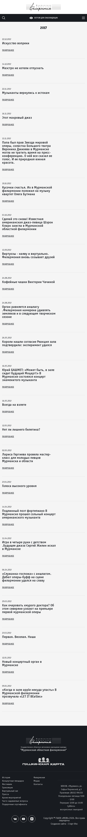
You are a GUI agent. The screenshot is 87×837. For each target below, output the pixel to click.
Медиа (37, 780)
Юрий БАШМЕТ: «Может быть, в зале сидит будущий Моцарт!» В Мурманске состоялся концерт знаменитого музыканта (28, 375)
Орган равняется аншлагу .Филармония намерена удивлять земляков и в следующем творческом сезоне (29, 312)
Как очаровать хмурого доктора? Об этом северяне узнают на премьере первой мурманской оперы (28, 608)
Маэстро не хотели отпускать (23, 68)
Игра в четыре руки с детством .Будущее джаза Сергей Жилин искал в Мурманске (29, 545)
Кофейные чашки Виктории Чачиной (28, 282)
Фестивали (7, 784)
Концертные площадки (13, 780)
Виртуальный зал (10, 791)
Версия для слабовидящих (46, 18)
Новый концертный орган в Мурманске (22, 663)
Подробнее (8, 50)
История (6, 777)
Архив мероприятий (11, 797)
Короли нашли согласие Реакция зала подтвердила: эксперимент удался (29, 343)
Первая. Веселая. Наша (19, 637)
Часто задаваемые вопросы (15, 801)
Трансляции (7, 787)
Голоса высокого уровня (19, 486)
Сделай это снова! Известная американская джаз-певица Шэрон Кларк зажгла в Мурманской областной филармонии (27, 224)
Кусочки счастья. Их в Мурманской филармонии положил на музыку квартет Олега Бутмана (27, 190)
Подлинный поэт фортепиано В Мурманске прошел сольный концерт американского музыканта (29, 514)
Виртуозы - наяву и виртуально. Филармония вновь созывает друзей (28, 255)
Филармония (39, 777)
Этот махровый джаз (17, 118)
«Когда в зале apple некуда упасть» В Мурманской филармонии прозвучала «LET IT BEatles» (29, 693)
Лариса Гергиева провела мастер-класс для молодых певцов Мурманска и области (26, 457)
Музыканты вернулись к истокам (26, 93)
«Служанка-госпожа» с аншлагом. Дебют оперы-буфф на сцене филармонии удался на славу (26, 577)
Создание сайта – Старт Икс (64, 824)
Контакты (38, 784)
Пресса (5, 794)
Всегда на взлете (14, 405)
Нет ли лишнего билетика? (21, 429)
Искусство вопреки (15, 43)
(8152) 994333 (76, 792)
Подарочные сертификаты (14, 804)
